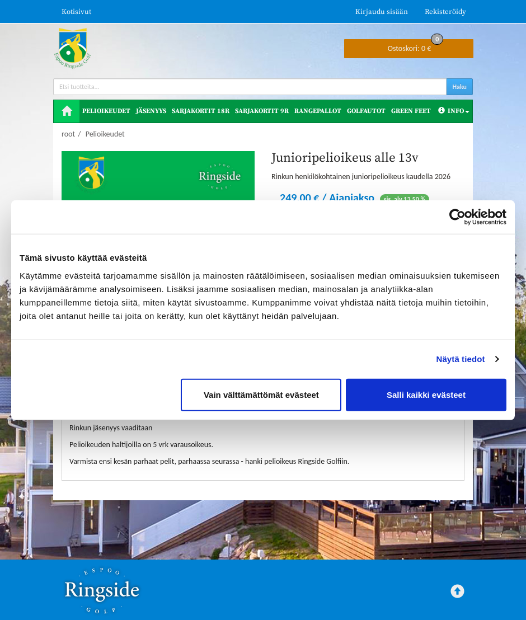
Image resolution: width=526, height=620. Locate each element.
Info (453, 111)
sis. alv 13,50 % (405, 199)
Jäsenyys (151, 111)
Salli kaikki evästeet (426, 394)
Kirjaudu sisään (381, 11)
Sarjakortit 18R (200, 111)
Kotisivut (76, 11)
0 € (416, 46)
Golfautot (366, 111)
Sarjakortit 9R (262, 111)
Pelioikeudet (106, 111)
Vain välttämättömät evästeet (261, 394)
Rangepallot (317, 111)
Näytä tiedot (460, 359)
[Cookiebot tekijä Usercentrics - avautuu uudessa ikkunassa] (457, 217)
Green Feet (411, 111)
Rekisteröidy (445, 11)
